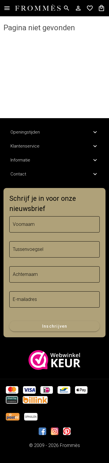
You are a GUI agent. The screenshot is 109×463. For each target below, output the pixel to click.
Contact (54, 174)
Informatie (54, 160)
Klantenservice (54, 146)
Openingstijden (54, 132)
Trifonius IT (55, 452)
